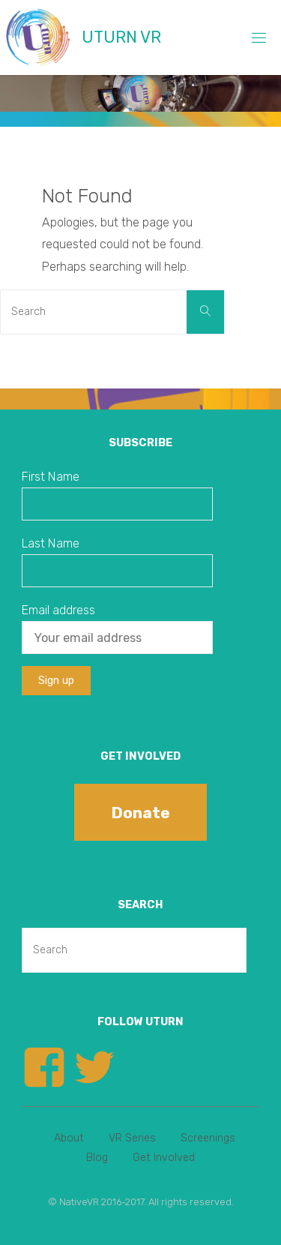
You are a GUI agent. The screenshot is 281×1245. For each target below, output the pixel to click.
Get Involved (164, 1157)
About (69, 1138)
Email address (58, 610)
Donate (141, 812)
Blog (97, 1157)
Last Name (50, 543)
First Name (50, 477)
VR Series (132, 1138)
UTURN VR (121, 37)
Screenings (208, 1138)
